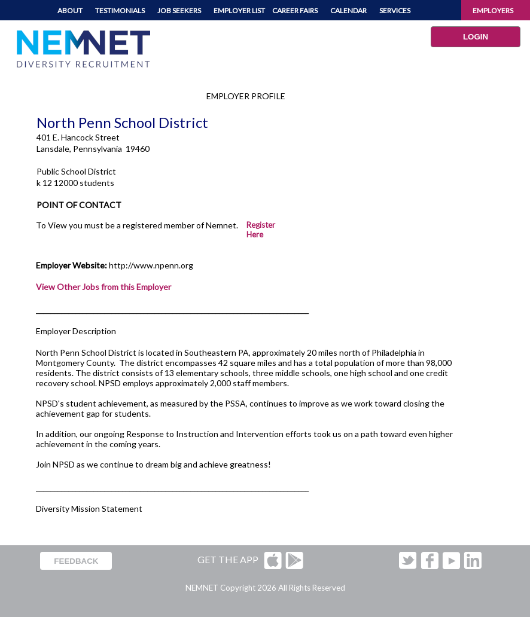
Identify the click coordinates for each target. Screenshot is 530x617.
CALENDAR (348, 10)
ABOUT (70, 10)
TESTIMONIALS (120, 10)
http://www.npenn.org (151, 265)
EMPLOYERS (493, 10)
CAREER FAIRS (295, 10)
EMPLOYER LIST (239, 10)
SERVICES (394, 10)
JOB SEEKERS (179, 10)
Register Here (260, 229)
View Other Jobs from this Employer (103, 287)
